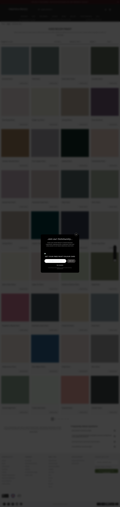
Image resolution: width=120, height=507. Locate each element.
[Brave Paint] (75, 225)
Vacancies (27, 469)
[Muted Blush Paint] (105, 143)
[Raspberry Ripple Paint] (15, 307)
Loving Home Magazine (54, 466)
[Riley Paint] (75, 184)
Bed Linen (50, 483)
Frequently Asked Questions (8, 475)
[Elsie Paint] (105, 307)
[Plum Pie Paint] (105, 102)
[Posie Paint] (75, 349)
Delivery (4, 460)
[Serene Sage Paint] (15, 390)
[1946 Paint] (45, 61)
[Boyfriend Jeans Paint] (45, 307)
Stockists (4, 472)
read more (60, 35)
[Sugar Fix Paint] (45, 266)
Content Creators (6, 483)
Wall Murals (51, 472)
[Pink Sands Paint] (15, 102)
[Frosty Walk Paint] (45, 390)
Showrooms (5, 469)
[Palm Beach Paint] (45, 349)
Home (3, 24)
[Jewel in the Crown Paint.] (45, 225)
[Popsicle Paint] (75, 390)
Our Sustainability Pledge (31, 472)
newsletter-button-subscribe (106, 471)
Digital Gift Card (52, 460)
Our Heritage (28, 460)
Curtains (50, 478)
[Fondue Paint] (15, 225)
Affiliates (27, 466)
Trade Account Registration (8, 478)
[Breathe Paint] (15, 61)
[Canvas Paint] (75, 102)
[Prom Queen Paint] (45, 143)
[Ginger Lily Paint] (45, 102)
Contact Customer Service (78, 460)
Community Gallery (53, 463)
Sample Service (5, 466)
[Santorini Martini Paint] (75, 266)
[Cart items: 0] (110, 9)
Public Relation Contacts (31, 463)
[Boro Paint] (105, 349)
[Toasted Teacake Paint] (15, 143)
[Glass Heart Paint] (75, 61)
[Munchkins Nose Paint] (45, 184)
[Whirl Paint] (105, 184)
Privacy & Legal (28, 475)
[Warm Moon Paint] (15, 266)
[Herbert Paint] (105, 390)
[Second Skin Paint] (15, 184)
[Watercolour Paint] (15, 349)
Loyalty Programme (6, 480)
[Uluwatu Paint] (105, 61)
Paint (8, 24)
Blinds (49, 480)
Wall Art (50, 486)
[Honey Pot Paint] (75, 307)
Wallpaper (50, 469)
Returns (4, 463)
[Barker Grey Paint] (105, 225)
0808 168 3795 (75, 463)
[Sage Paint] (105, 266)
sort (109, 42)
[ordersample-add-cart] (23, 83)
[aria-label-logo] (18, 9)
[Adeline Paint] (75, 143)
